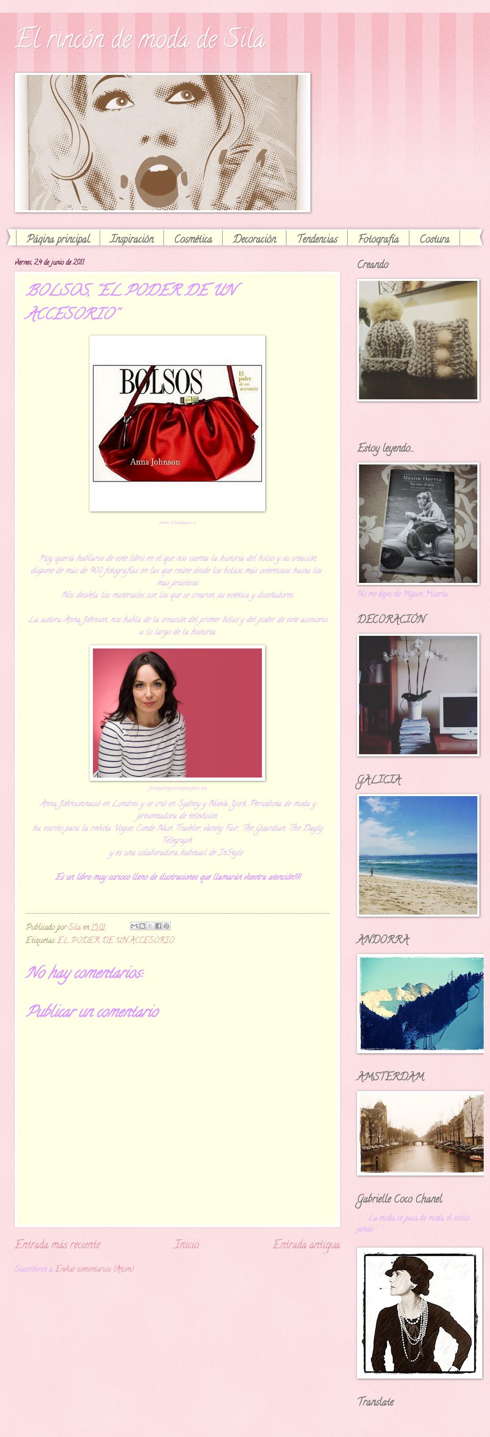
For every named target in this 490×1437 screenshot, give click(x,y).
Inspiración (131, 240)
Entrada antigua (306, 1245)
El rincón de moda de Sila (140, 42)
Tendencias (317, 240)
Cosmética (193, 240)
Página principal (58, 240)
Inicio (186, 1245)
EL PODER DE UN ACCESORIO (115, 941)
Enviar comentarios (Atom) (94, 1270)
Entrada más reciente (57, 1245)
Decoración (254, 240)
